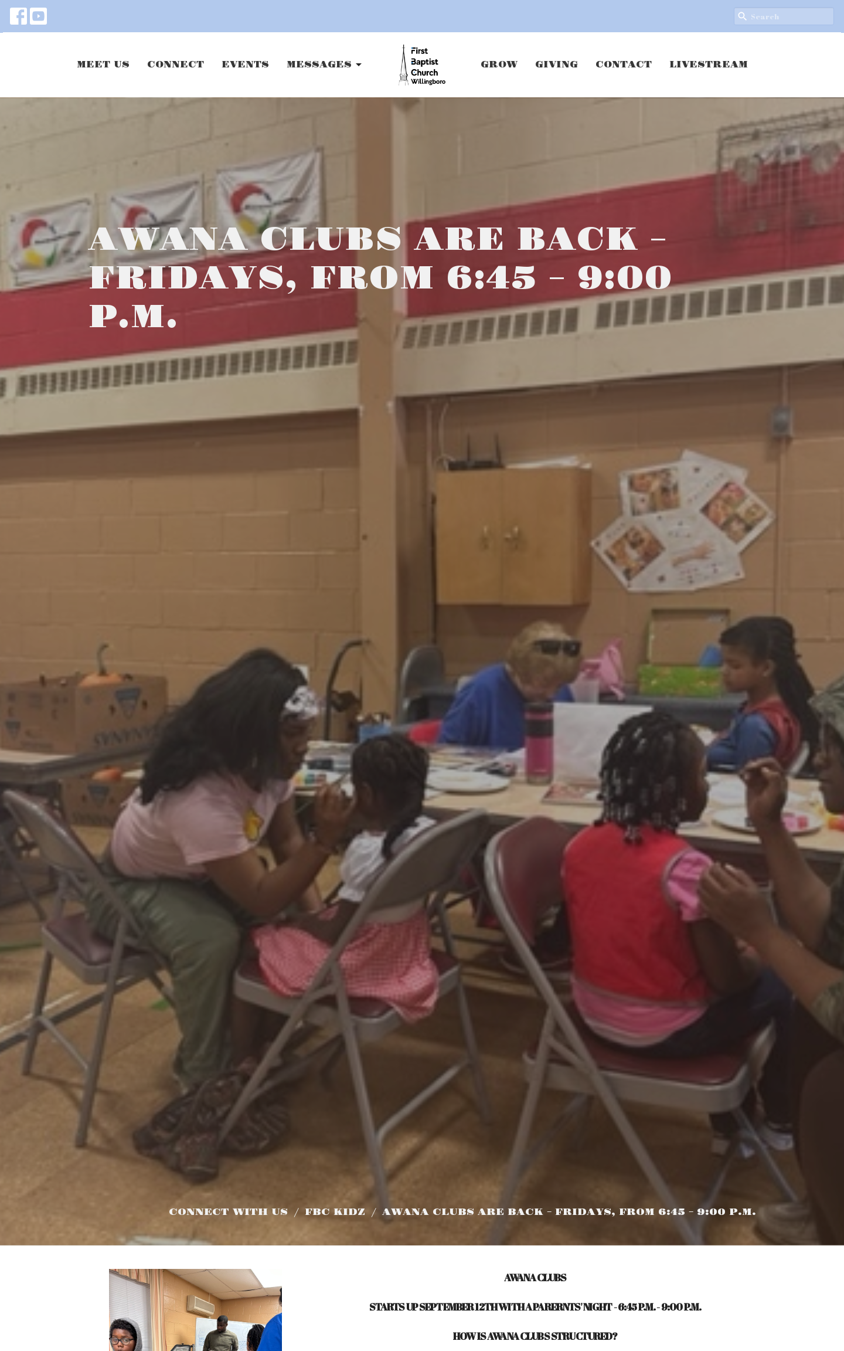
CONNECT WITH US (228, 1212)
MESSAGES (325, 65)
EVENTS (245, 64)
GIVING (556, 64)
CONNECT (175, 64)
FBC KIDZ (335, 1212)
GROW (499, 64)
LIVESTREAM (708, 64)
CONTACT (623, 64)
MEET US (103, 64)
